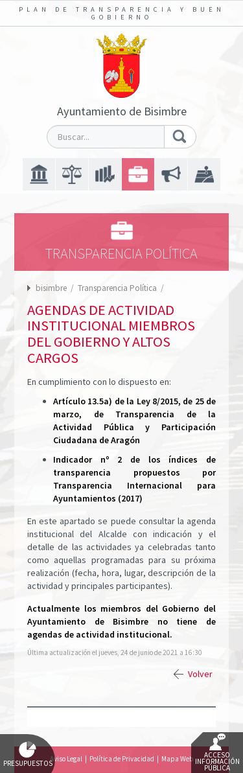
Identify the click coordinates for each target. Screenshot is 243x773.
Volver (200, 674)
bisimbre (51, 288)
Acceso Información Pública (217, 752)
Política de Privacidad (121, 758)
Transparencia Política (118, 288)
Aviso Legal (66, 758)
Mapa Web (177, 758)
